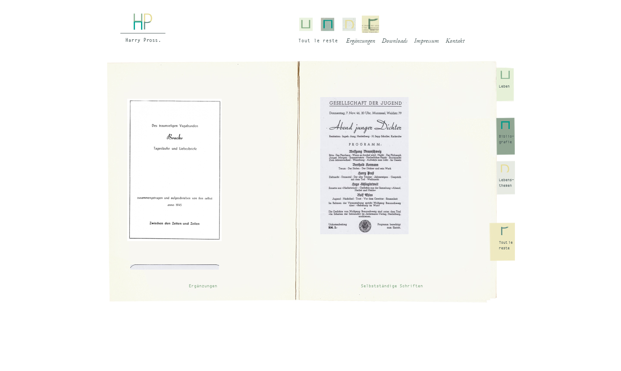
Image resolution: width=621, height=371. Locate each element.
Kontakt (454, 41)
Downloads (395, 41)
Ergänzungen (360, 41)
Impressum (426, 41)
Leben (504, 86)
